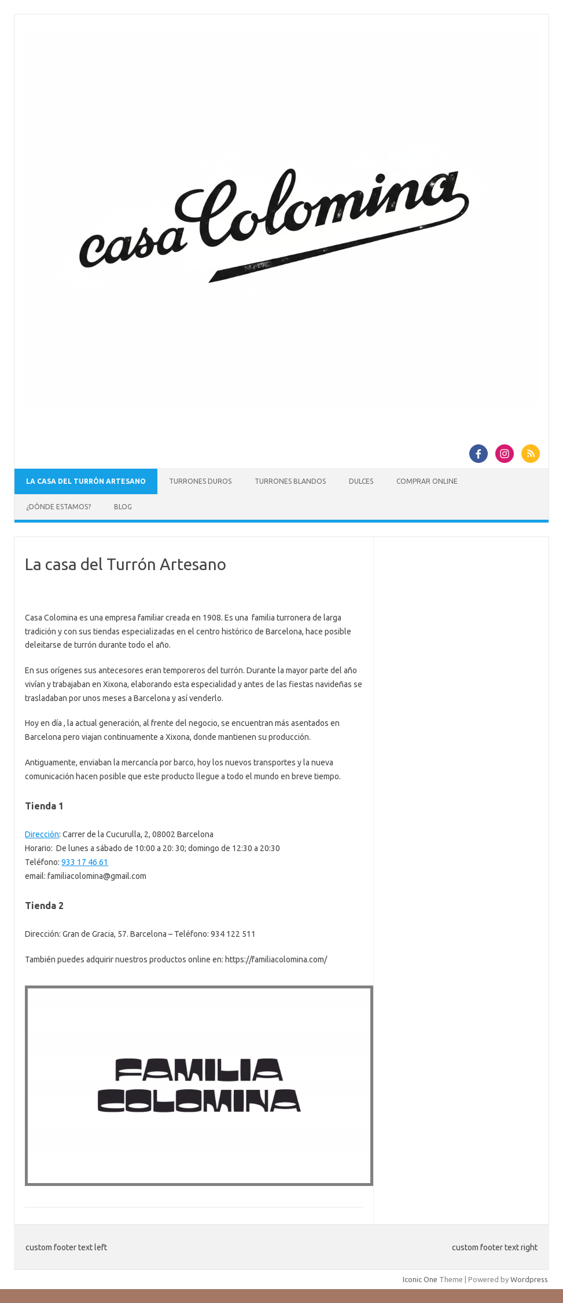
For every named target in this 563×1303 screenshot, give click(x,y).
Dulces (361, 481)
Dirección (42, 834)
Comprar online (427, 481)
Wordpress (529, 1279)
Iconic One (420, 1279)
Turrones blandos (290, 481)
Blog (123, 506)
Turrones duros (200, 481)
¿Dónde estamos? (58, 506)
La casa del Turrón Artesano (86, 481)
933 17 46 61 (84, 862)
